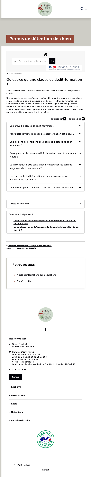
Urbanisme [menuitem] (16, 412)
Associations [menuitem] (17, 395)
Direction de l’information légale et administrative (29, 246)
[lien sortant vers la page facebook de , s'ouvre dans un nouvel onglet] (45, 330)
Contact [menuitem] (45, 470)
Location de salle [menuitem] (19, 420)
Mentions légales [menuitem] (25, 465)
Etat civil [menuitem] (15, 387)
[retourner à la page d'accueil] (45, 9)
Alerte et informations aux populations (34, 275)
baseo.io (32, 248)
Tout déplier (77, 118)
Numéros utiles (22, 281)
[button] (45, 126)
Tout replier (58, 118)
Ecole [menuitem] (13, 403)
